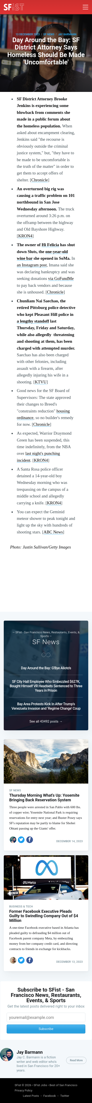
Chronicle (39, 180)
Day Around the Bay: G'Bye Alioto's (46, 668)
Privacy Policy (23, 1090)
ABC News (53, 532)
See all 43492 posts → (46, 721)
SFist (18, 1085)
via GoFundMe (61, 278)
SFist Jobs (40, 1085)
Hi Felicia (50, 244)
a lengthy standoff (33, 321)
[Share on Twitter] (21, 840)
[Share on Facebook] (29, 840)
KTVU (40, 382)
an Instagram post (32, 265)
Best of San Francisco (63, 1085)
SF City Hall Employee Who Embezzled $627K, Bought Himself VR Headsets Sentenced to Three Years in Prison (46, 686)
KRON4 (25, 236)
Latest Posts (31, 1095)
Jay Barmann (67, 34)
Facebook (49, 1095)
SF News (48, 34)
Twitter (64, 1095)
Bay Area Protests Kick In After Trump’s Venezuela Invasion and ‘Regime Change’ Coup (46, 706)
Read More (76, 1060)
